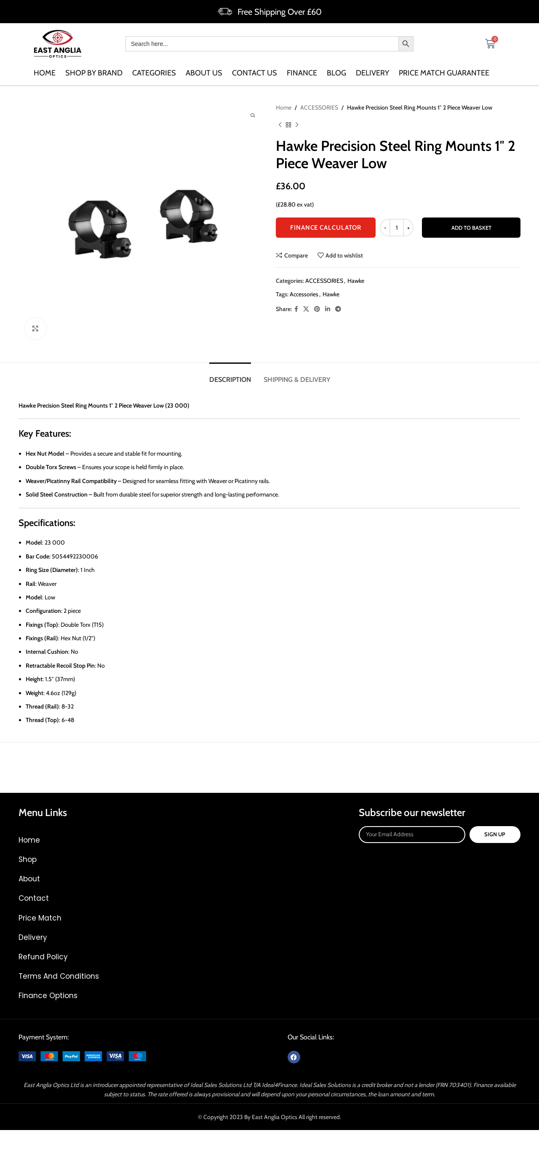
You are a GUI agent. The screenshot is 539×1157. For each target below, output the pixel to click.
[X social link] (306, 308)
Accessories (304, 294)
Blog (336, 73)
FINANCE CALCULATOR (325, 227)
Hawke (355, 280)
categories (154, 73)
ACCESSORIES (319, 107)
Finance (302, 73)
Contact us (254, 73)
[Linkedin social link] (328, 308)
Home (45, 73)
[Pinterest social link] (317, 308)
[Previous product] (280, 125)
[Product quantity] (396, 227)
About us (204, 73)
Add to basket (471, 227)
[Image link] (82, 1055)
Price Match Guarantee (444, 73)
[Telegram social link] (338, 308)
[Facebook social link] (296, 308)
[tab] (230, 375)
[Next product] (297, 125)
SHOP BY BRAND (94, 73)
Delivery (372, 73)
